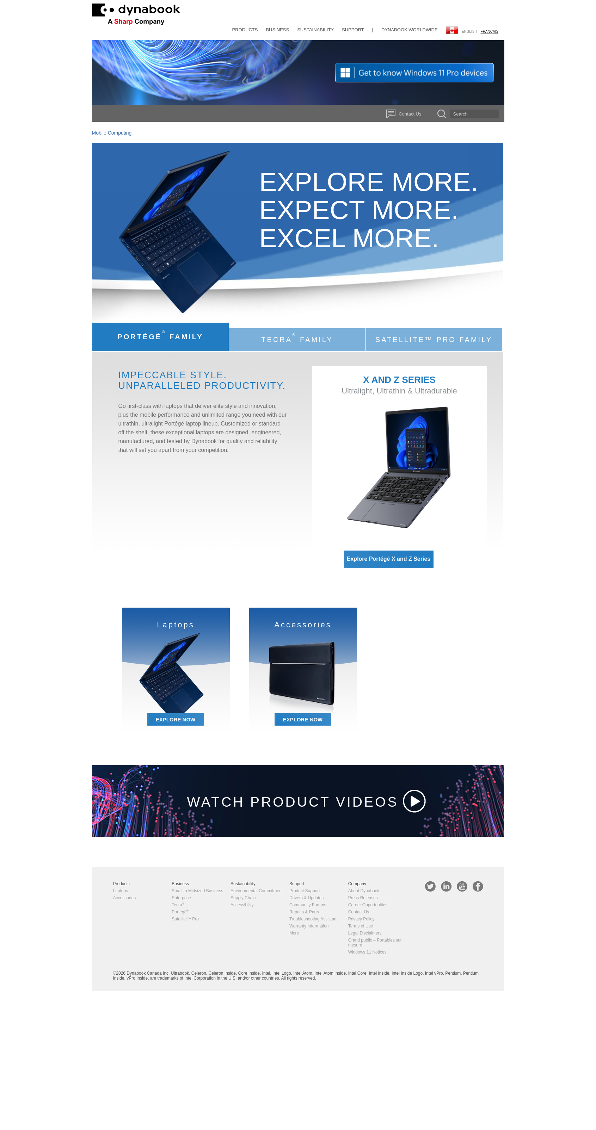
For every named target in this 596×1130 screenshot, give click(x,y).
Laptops (120, 890)
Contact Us (410, 114)
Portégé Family (160, 335)
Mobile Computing (112, 133)
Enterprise (181, 897)
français (490, 31)
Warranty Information (309, 926)
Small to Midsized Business (197, 890)
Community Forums (307, 904)
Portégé (180, 911)
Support (353, 29)
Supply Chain (243, 897)
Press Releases (363, 897)
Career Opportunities (367, 904)
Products (245, 29)
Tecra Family (297, 338)
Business (277, 29)
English (469, 31)
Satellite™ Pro (185, 919)
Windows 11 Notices (367, 952)
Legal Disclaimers (365, 933)
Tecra (178, 904)
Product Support (304, 890)
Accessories (124, 897)
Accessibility (242, 904)
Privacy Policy (361, 919)
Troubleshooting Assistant (313, 919)
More (294, 933)
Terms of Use (360, 926)
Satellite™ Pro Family (433, 339)
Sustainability (315, 29)
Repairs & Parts (304, 911)
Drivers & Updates (306, 897)
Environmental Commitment (257, 890)
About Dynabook (364, 890)
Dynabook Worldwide (409, 29)
